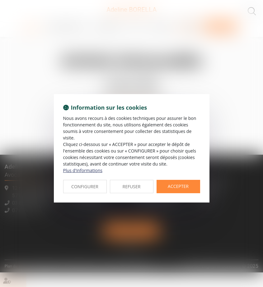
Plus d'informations (82, 170)
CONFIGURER (84, 186)
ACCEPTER (178, 186)
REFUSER (132, 186)
